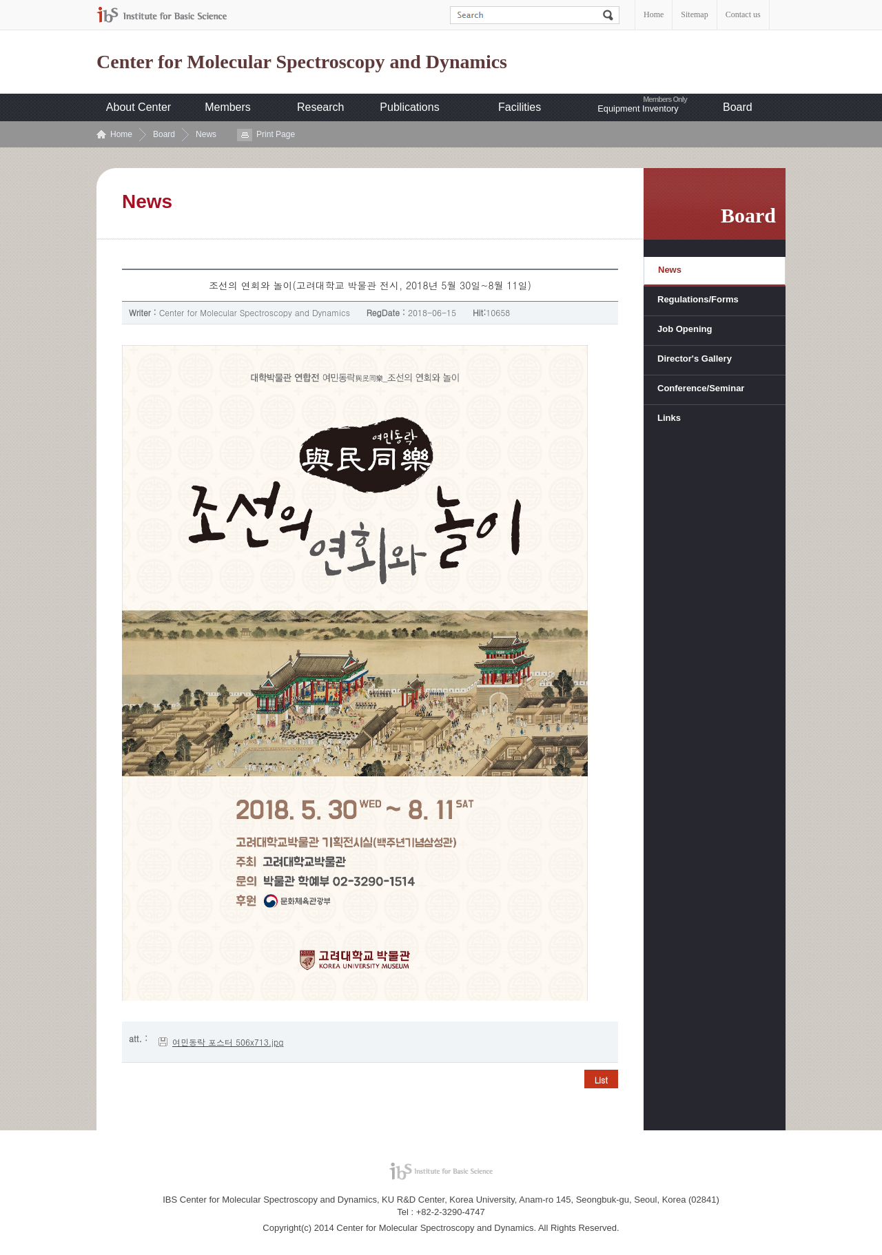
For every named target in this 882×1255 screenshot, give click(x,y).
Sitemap (694, 14)
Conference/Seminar (700, 388)
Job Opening (684, 329)
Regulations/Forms (698, 299)
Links (669, 418)
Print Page (275, 134)
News (206, 134)
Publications (409, 107)
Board (737, 107)
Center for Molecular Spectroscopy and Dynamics (301, 62)
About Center (138, 107)
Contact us (743, 14)
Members (228, 107)
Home (654, 14)
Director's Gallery (694, 358)
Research (320, 107)
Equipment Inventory (637, 108)
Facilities (519, 107)
